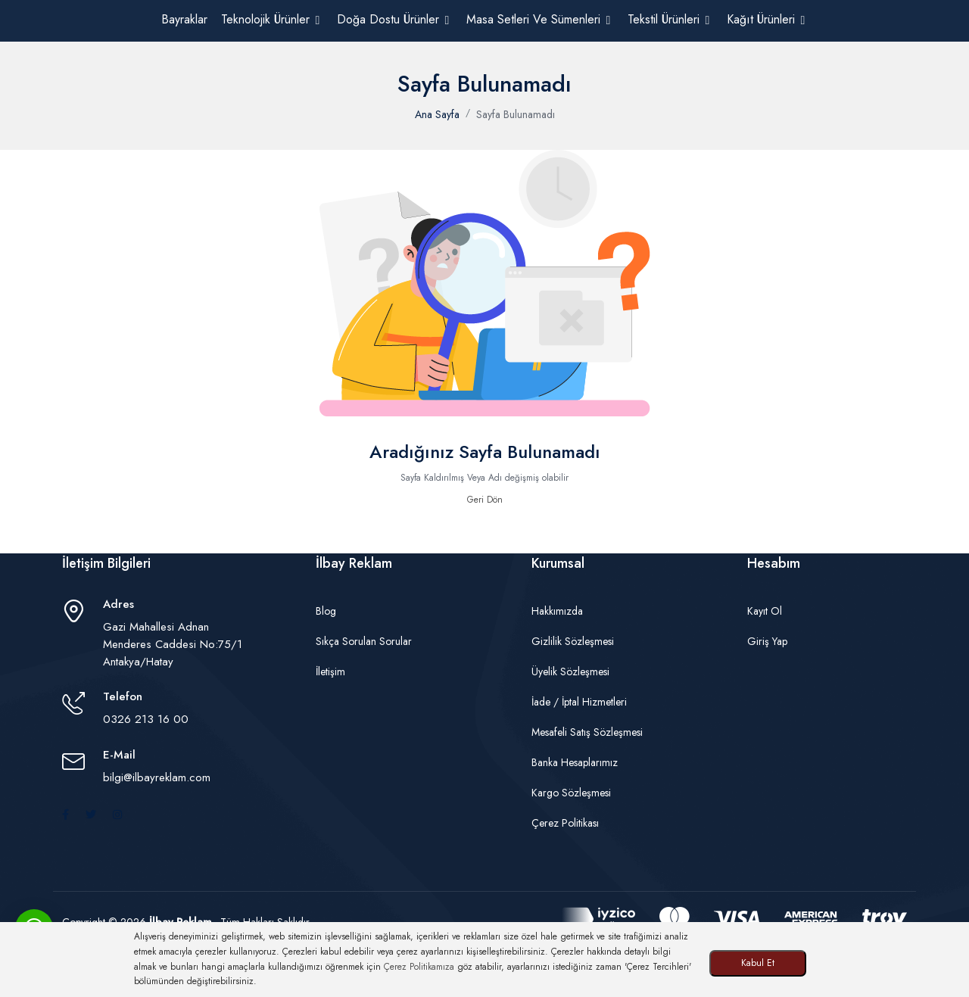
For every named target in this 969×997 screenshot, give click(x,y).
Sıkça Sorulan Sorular (364, 641)
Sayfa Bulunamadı (515, 114)
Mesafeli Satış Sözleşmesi (587, 732)
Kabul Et (757, 963)
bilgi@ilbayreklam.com (156, 777)
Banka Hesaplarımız (574, 762)
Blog (326, 610)
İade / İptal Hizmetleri (579, 701)
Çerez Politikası (565, 822)
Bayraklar (184, 19)
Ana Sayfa (437, 114)
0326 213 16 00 (146, 719)
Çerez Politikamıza (419, 967)
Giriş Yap (767, 641)
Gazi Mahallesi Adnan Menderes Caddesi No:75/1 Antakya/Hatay (172, 643)
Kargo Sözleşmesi (571, 792)
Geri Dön (485, 499)
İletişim (330, 671)
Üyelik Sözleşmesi (570, 671)
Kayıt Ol (764, 610)
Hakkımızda (557, 610)
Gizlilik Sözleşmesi (572, 641)
